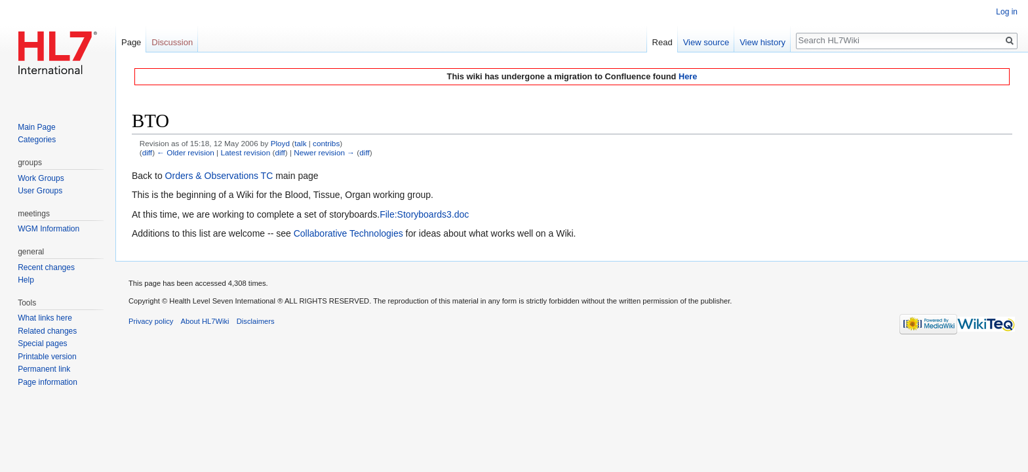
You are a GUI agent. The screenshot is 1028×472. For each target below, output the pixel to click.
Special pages (42, 343)
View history (762, 42)
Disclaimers (256, 321)
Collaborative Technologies (348, 233)
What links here (45, 318)
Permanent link (44, 369)
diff (147, 152)
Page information (47, 382)
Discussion (172, 42)
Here (688, 76)
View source (706, 42)
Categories (37, 139)
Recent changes (46, 267)
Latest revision (245, 152)
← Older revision (185, 152)
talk (300, 143)
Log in (1007, 11)
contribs (326, 143)
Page (131, 42)
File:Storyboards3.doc (424, 214)
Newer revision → (324, 152)
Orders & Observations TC (219, 175)
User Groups (40, 190)
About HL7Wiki (205, 321)
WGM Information (48, 228)
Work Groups (41, 178)
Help (26, 280)
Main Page (36, 127)
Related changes (47, 331)
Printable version (47, 356)
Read (662, 42)
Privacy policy (150, 321)
